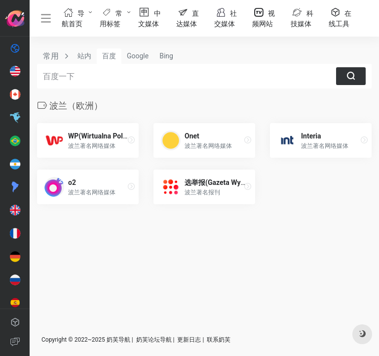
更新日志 (189, 339)
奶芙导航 (118, 339)
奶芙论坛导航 (154, 339)
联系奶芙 (218, 339)
